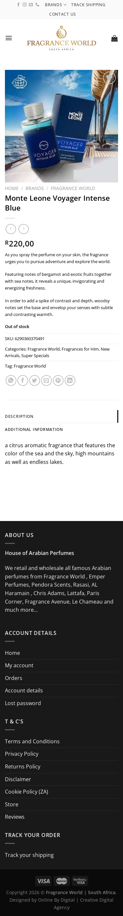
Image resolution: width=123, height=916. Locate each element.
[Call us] (37, 5)
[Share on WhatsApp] (11, 380)
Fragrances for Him (80, 349)
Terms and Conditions (32, 741)
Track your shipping (29, 855)
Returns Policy (22, 766)
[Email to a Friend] (46, 380)
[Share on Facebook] (22, 380)
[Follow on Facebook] (18, 5)
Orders (13, 678)
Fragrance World (73, 188)
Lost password (23, 703)
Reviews (15, 816)
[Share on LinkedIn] (70, 380)
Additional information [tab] (34, 429)
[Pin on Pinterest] (58, 380)
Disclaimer (18, 779)
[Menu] (9, 38)
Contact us (62, 14)
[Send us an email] (31, 5)
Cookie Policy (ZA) (26, 791)
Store (11, 804)
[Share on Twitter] (34, 380)
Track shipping (88, 5)
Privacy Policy (21, 753)
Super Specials (35, 355)
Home (12, 188)
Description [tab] (19, 416)
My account (19, 665)
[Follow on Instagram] (25, 5)
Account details (24, 690)
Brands (56, 5)
